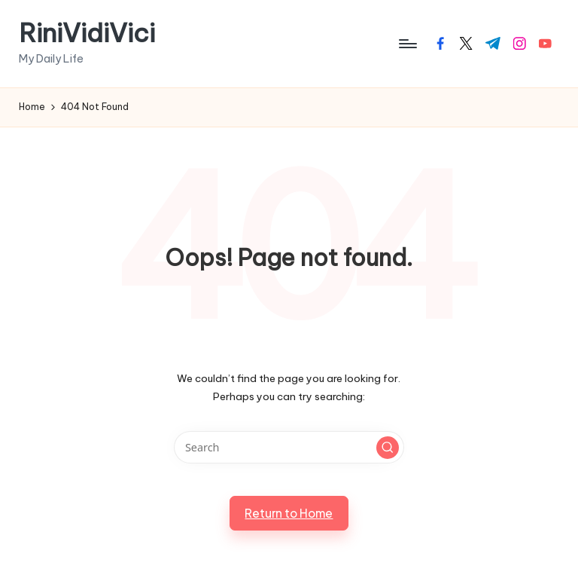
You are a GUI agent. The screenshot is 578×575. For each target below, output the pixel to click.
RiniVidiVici (87, 33)
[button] (387, 447)
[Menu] (407, 43)
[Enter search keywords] (288, 447)
